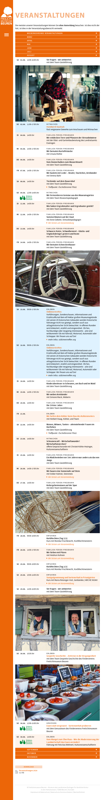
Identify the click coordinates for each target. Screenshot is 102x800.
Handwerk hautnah (55, 126)
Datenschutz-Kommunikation (62, 792)
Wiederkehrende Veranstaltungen (45, 33)
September (32, 749)
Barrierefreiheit (79, 792)
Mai (28, 44)
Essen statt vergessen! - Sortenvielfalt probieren (68, 725)
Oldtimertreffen (53, 311)
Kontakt (71, 790)
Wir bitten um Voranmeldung (61, 222)
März (29, 37)
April (30, 40)
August (31, 55)
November (32, 757)
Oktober (31, 753)
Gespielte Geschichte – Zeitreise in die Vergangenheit (71, 655)
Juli (29, 51)
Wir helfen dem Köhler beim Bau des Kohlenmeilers (70, 416)
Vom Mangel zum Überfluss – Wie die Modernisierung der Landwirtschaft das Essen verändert (72, 741)
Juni (29, 48)
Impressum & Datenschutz (40, 792)
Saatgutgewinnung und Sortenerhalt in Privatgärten (70, 577)
